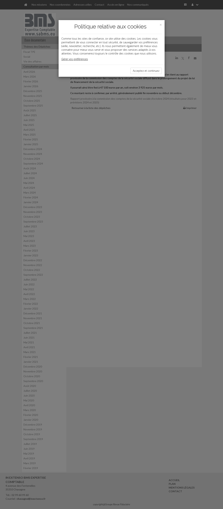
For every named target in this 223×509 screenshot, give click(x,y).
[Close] (161, 25)
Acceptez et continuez (146, 71)
